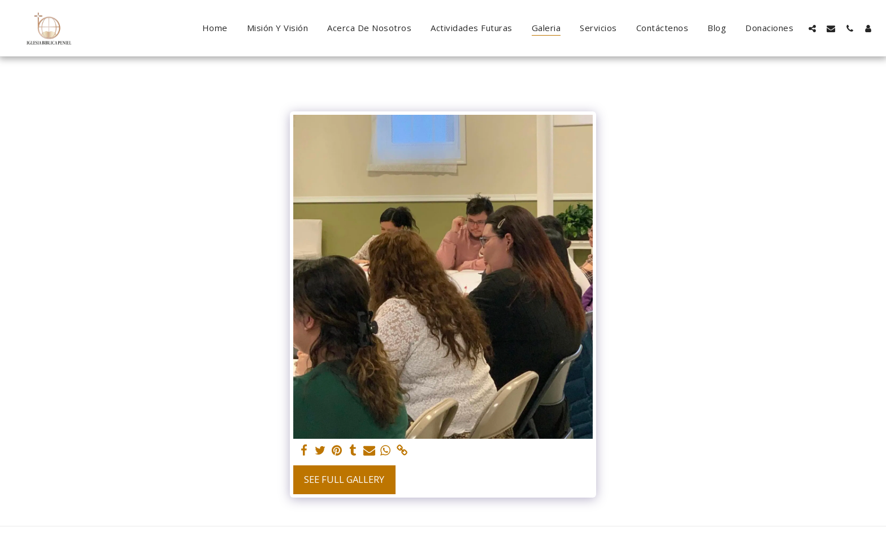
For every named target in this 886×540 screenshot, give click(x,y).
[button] (812, 28)
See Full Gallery (344, 479)
